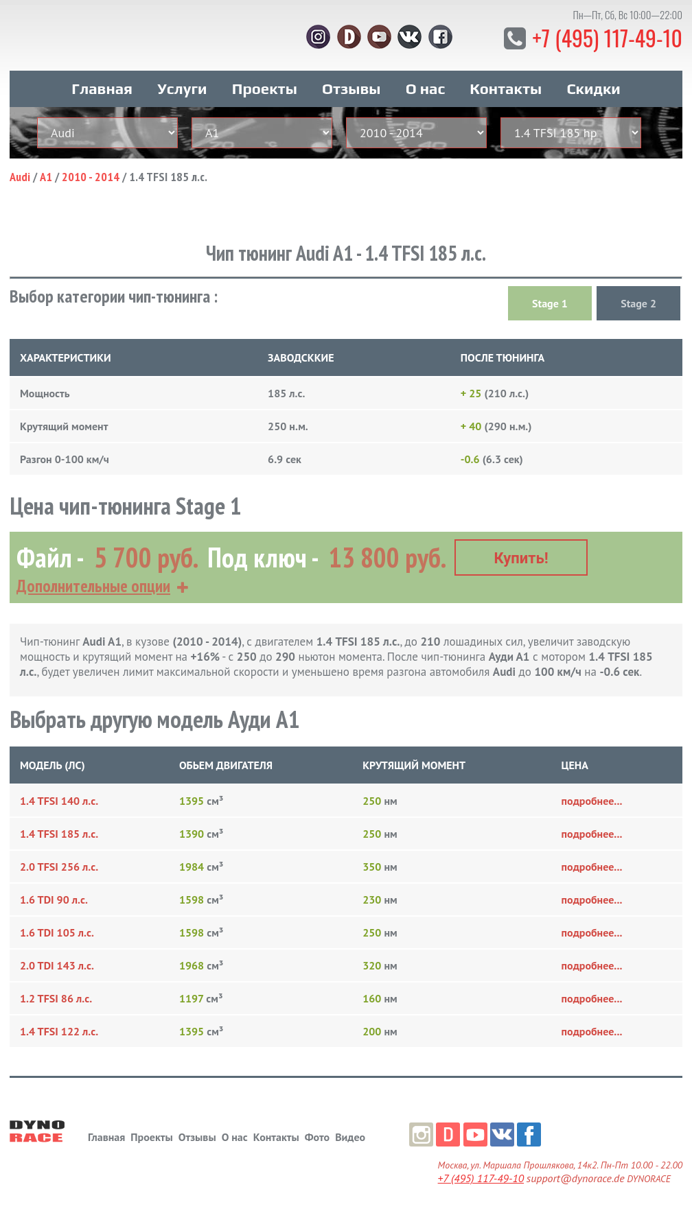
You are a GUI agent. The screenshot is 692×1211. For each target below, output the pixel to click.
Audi (20, 176)
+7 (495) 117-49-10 (606, 37)
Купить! (521, 556)
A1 (46, 176)
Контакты (506, 88)
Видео (350, 1135)
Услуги (182, 88)
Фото (317, 1135)
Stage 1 (550, 302)
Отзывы (351, 88)
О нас (425, 88)
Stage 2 (638, 302)
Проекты (264, 88)
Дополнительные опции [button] (93, 584)
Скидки (593, 88)
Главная (101, 88)
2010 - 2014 (90, 176)
